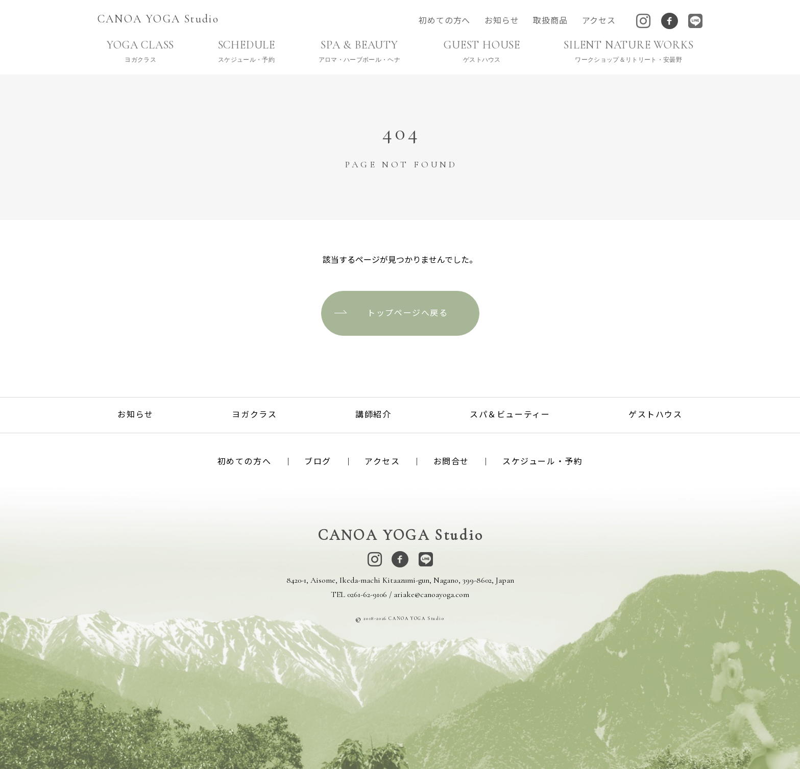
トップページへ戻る (407, 313)
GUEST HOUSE (481, 51)
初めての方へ (444, 21)
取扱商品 (550, 21)
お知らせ (501, 21)
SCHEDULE (246, 51)
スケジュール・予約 (542, 462)
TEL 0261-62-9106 (359, 594)
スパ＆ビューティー (510, 414)
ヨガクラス (254, 414)
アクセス (599, 21)
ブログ (317, 462)
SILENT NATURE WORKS (628, 51)
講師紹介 (373, 414)
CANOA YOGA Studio (159, 18)
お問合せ (451, 462)
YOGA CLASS (141, 51)
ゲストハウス (655, 414)
